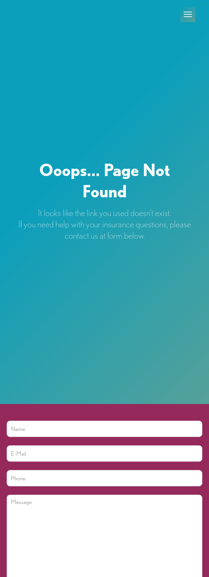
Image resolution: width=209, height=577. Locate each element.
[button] (187, 14)
